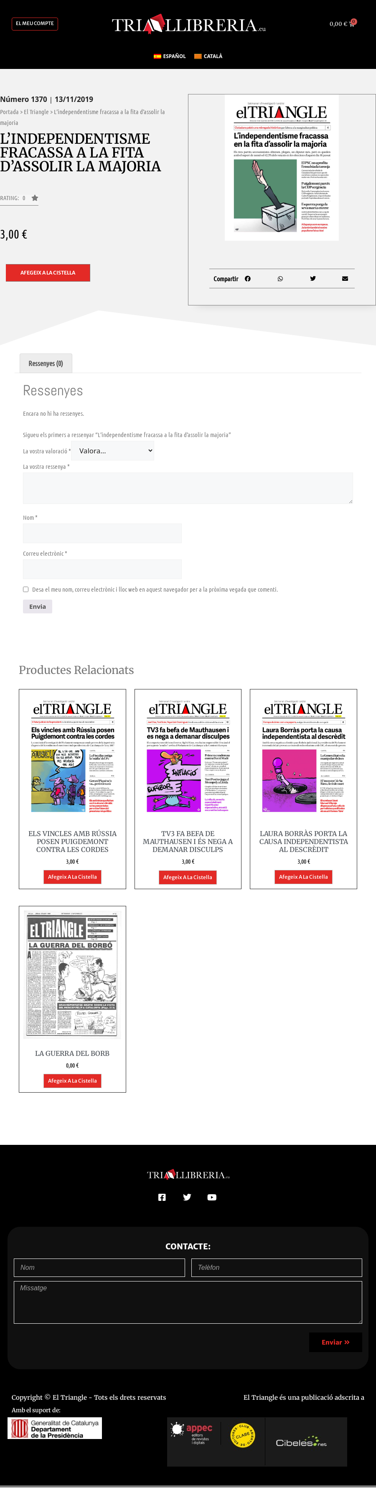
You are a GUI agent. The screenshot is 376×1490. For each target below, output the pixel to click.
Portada (9, 114)
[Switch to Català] (208, 59)
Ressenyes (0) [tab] (45, 366)
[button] (19, 203)
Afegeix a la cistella (47, 275)
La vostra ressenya (46, 469)
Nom (30, 520)
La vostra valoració (47, 454)
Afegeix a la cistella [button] (72, 880)
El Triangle (36, 114)
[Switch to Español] (170, 59)
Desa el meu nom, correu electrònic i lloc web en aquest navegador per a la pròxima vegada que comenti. (155, 592)
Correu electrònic (45, 556)
